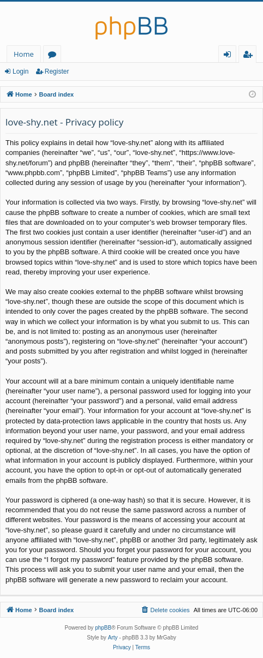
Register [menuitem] (250, 56)
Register (57, 71)
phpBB (103, 628)
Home (24, 54)
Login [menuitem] (229, 56)
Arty (113, 638)
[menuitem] (164, 610)
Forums (54, 56)
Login (20, 71)
